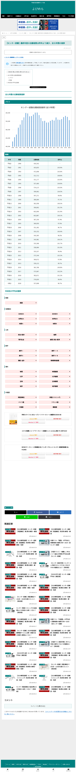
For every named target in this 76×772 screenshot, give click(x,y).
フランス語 (54, 402)
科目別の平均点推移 (13, 82)
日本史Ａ (21, 314)
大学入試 (18, 764)
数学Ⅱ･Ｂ (55, 356)
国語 (21, 303)
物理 (21, 372)
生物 (21, 381)
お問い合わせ (66, 764)
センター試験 (9, 507)
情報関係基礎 (55, 360)
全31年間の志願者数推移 (14, 75)
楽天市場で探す (57, 419)
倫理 (54, 335)
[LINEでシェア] (27, 517)
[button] (49, 517)
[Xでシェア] (16, 512)
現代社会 (21, 340)
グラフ (11, 77)
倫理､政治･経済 (55, 340)
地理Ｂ (55, 324)
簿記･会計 (21, 360)
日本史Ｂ (55, 314)
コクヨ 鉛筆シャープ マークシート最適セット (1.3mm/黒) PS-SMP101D (44, 431)
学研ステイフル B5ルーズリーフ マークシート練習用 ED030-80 (41, 415)
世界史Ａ (21, 319)
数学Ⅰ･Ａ (55, 351)
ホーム (8, 764)
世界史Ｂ (55, 319)
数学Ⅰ (21, 351)
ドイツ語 (21, 402)
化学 (21, 376)
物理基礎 (55, 372)
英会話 (45, 764)
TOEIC (39, 764)
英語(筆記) (21, 397)
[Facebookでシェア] (38, 512)
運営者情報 (38, 766)
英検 (13, 764)
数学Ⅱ (21, 356)
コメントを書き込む (38, 706)
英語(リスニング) (54, 397)
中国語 (21, 407)
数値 (10, 80)
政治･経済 (21, 335)
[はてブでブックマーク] (60, 512)
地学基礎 (55, 386)
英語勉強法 (33, 764)
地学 (21, 386)
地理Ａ (21, 324)
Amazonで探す (33, 419)
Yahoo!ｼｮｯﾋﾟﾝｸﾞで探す (33, 422)
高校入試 (25, 764)
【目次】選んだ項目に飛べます (16, 72)
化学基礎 (55, 376)
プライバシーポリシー (54, 764)
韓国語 (55, 407)
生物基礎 (55, 381)
